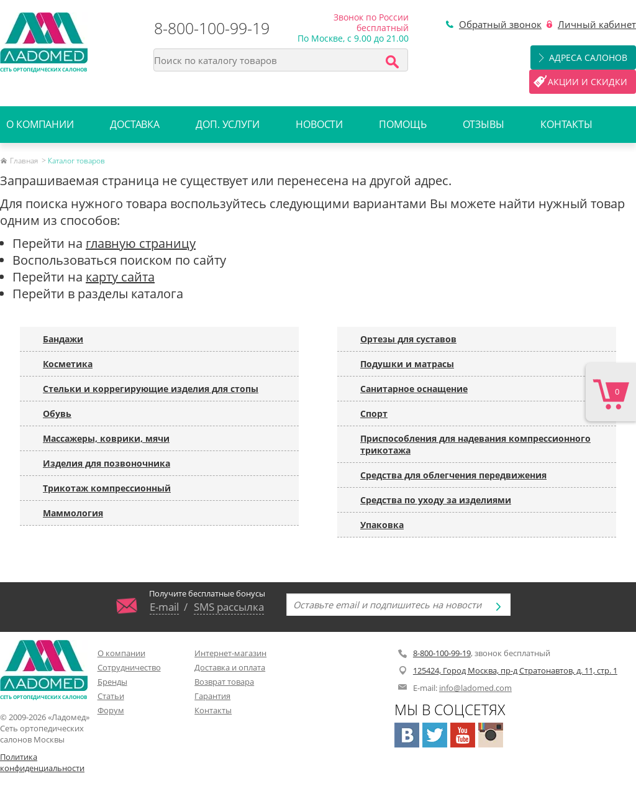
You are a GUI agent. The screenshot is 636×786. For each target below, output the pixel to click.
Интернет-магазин (230, 653)
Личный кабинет (597, 24)
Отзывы (483, 124)
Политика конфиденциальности (42, 762)
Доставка (135, 124)
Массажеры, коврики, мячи (106, 438)
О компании (40, 124)
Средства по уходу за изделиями (435, 500)
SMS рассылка (229, 606)
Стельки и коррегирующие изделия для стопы (150, 389)
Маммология (73, 513)
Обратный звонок (500, 24)
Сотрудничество (129, 667)
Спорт (374, 413)
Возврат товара (224, 681)
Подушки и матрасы (407, 364)
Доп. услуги (228, 124)
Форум (111, 710)
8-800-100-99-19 (212, 28)
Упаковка (382, 525)
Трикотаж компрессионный (107, 488)
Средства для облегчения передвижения (453, 475)
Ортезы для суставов (408, 339)
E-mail (164, 606)
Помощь (402, 124)
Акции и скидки (587, 82)
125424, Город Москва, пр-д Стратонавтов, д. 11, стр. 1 (515, 670)
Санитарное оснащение (414, 389)
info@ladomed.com (475, 687)
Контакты (566, 124)
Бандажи (63, 339)
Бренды (112, 681)
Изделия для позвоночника (106, 463)
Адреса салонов (588, 57)
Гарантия (212, 695)
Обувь (57, 413)
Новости (319, 124)
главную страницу (141, 243)
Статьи (111, 695)
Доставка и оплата (229, 667)
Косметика (68, 364)
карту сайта (120, 276)
